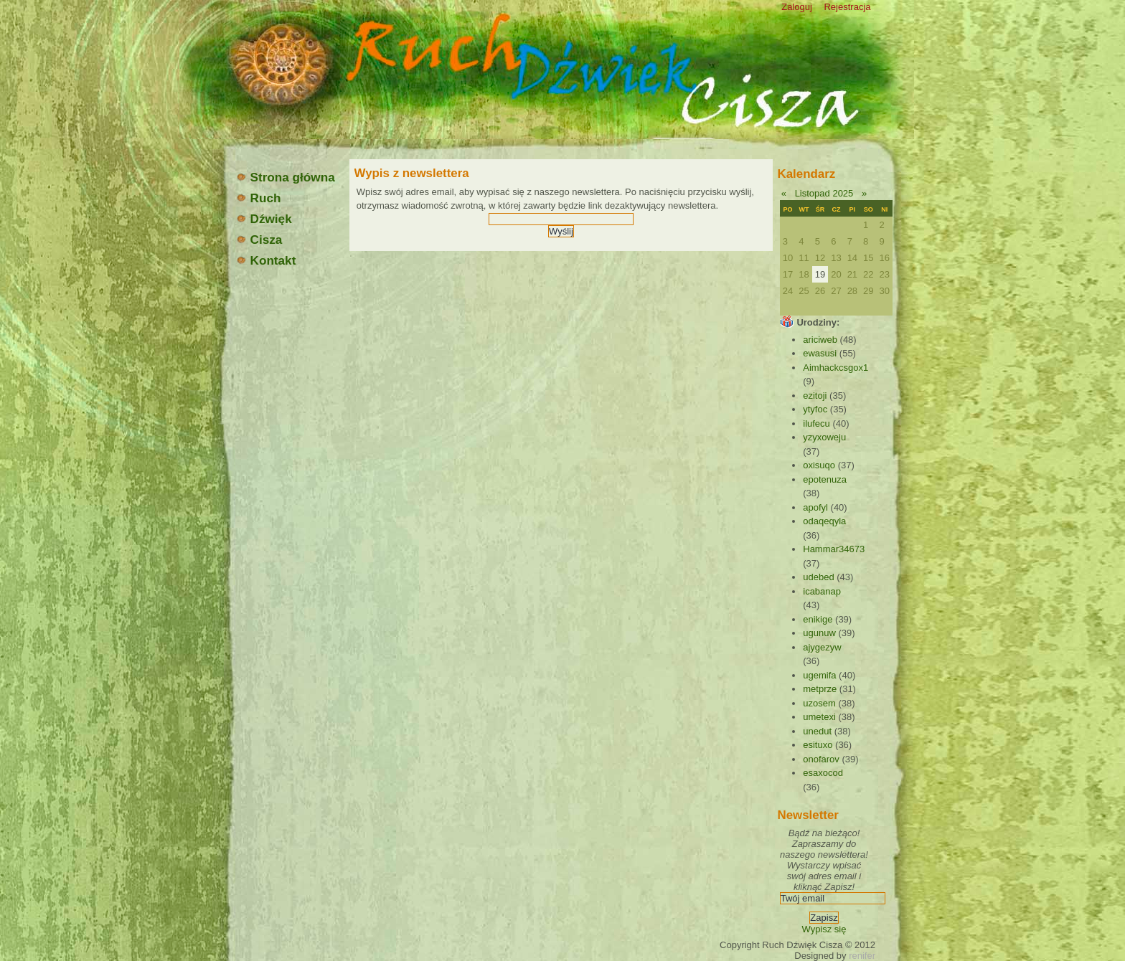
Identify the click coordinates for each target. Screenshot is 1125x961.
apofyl (815, 507)
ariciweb (820, 339)
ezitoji (815, 395)
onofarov (821, 759)
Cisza (259, 239)
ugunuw (819, 633)
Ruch (258, 198)
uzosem (819, 703)
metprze (820, 688)
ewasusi (820, 353)
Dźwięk (263, 219)
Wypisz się (823, 929)
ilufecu (816, 423)
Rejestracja (847, 6)
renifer (862, 955)
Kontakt (265, 260)
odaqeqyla (824, 521)
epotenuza (825, 479)
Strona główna (285, 177)
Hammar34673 (834, 549)
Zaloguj (796, 6)
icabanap (822, 591)
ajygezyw (822, 647)
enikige (817, 619)
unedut (817, 731)
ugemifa (819, 675)
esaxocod (823, 772)
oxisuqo (819, 465)
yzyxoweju (824, 437)
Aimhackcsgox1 (835, 367)
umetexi (819, 716)
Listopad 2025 (824, 193)
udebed (818, 577)
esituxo (817, 744)
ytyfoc (815, 409)
